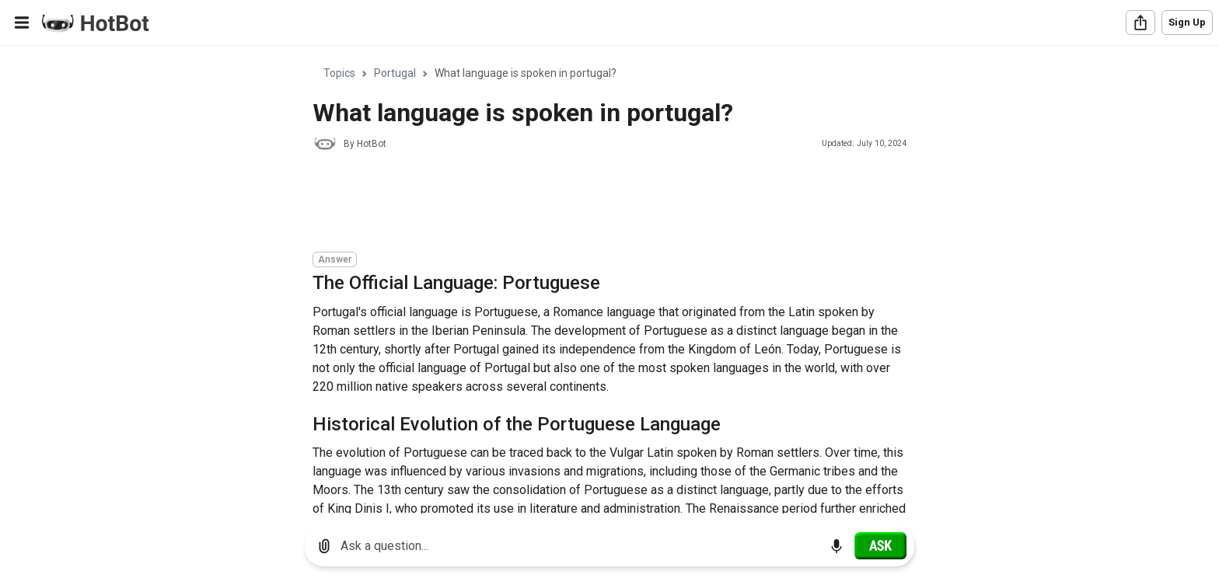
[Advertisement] (595, 204)
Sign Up (1187, 22)
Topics (339, 73)
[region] (609, 280)
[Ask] (880, 545)
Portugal (395, 73)
